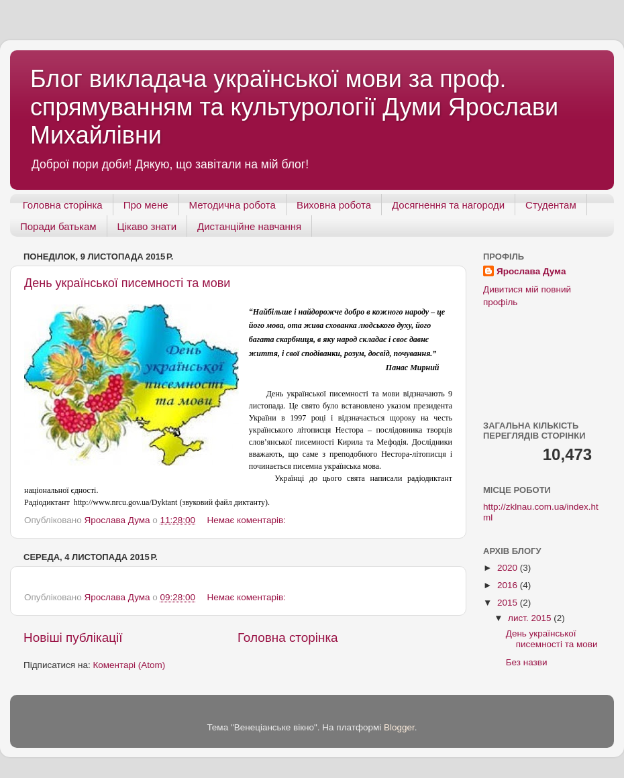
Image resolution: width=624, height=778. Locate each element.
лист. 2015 (531, 618)
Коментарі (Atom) (129, 665)
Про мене (145, 205)
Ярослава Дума (531, 271)
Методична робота (232, 205)
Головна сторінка (63, 205)
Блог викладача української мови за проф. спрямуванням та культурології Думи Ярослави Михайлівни (294, 107)
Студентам (550, 205)
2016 (508, 585)
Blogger (399, 727)
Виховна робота (334, 205)
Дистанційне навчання (249, 226)
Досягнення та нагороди (448, 205)
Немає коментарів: (247, 520)
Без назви (527, 662)
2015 (508, 603)
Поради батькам (58, 226)
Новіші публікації (73, 637)
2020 (508, 568)
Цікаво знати (146, 226)
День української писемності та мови (127, 283)
